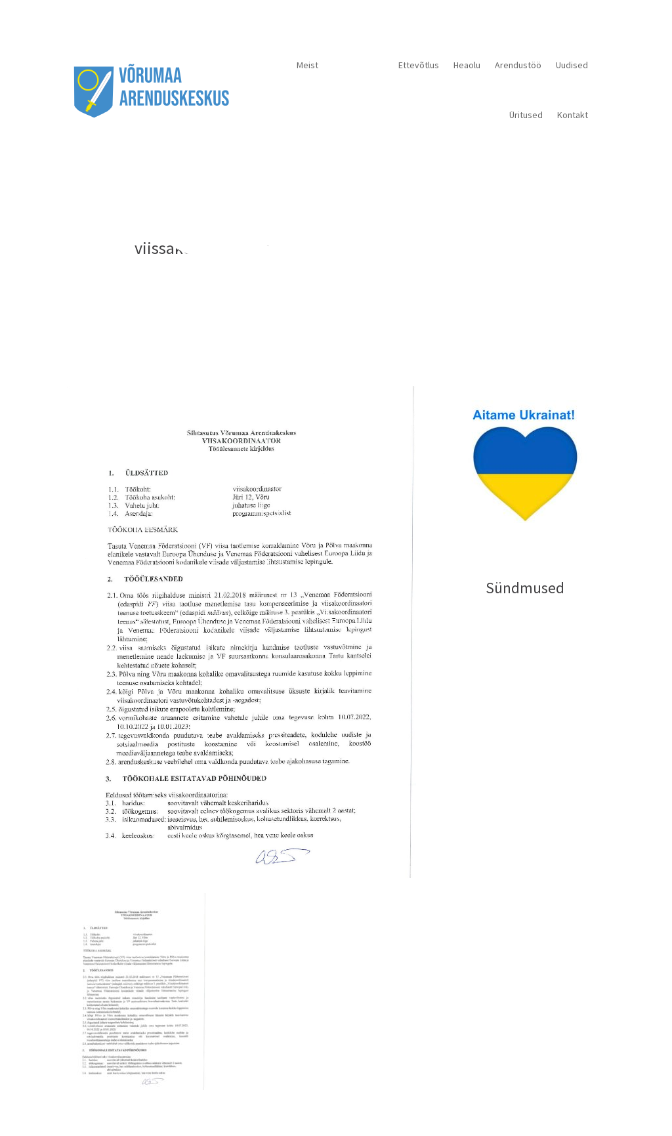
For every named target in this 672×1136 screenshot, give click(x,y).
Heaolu (466, 65)
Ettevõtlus (418, 65)
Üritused (526, 115)
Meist (307, 65)
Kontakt (572, 115)
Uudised (572, 65)
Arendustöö (518, 65)
